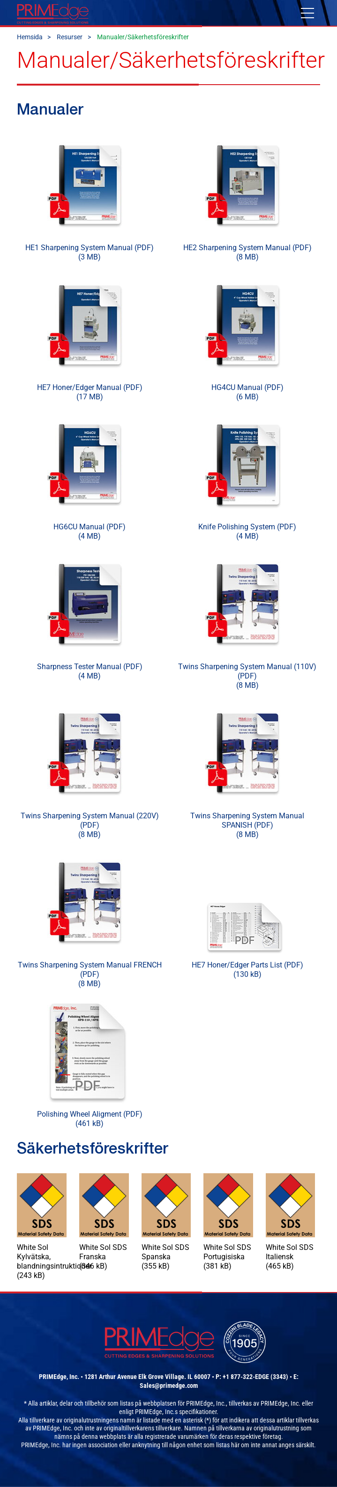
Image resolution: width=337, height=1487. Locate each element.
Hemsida (30, 37)
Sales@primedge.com (169, 1385)
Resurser (69, 37)
